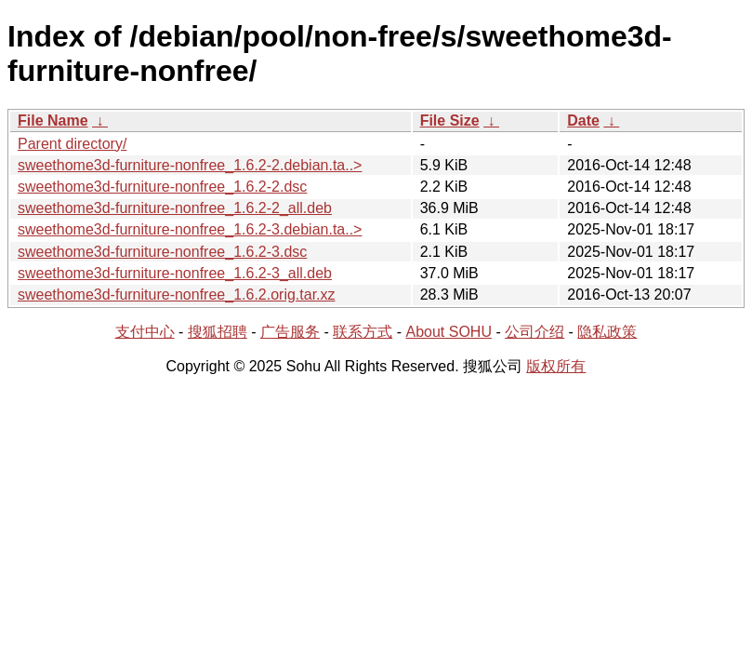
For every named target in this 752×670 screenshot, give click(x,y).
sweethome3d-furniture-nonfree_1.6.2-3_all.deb (175, 273)
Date (583, 120)
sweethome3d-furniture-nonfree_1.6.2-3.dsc (162, 252)
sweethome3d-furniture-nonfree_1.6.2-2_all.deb (175, 208)
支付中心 (145, 332)
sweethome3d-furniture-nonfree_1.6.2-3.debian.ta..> (190, 229)
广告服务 (290, 332)
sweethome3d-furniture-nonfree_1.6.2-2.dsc (162, 186)
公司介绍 (534, 332)
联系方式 (362, 332)
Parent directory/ (72, 144)
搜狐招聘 (217, 332)
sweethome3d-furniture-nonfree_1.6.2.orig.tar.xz (177, 294)
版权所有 (556, 366)
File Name (53, 120)
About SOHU (448, 332)
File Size (450, 120)
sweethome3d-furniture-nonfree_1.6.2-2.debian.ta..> (190, 165)
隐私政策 (607, 332)
